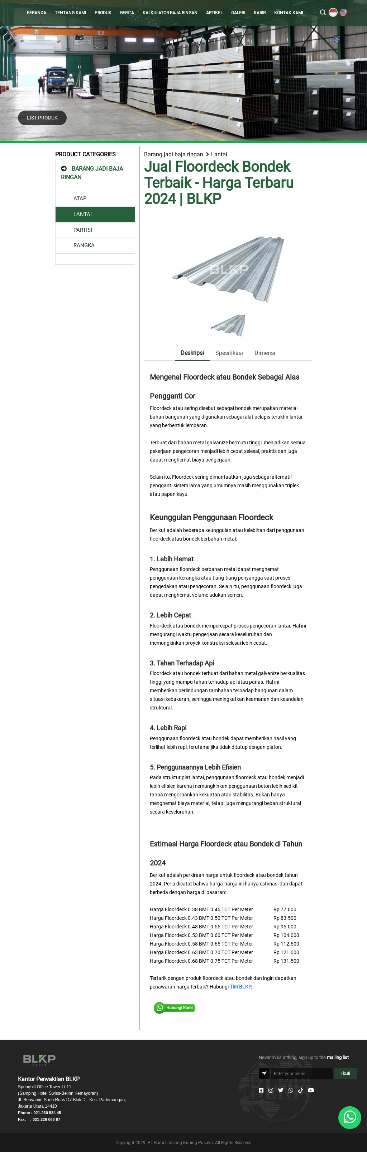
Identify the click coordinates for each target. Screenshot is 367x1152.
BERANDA (36, 12)
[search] (323, 12)
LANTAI (82, 214)
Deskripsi (192, 353)
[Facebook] (261, 1090)
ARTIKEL (214, 12)
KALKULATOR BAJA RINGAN (170, 12)
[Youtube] (311, 1090)
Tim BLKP (240, 987)
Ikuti (345, 1073)
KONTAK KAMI (288, 12)
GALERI (238, 12)
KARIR (260, 12)
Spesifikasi (229, 353)
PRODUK (103, 12)
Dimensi (264, 353)
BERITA (127, 12)
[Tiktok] (300, 1090)
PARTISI (82, 230)
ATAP (79, 198)
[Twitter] (280, 1090)
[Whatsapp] (291, 1090)
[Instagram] (270, 1090)
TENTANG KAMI (70, 12)
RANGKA (84, 245)
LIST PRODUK (42, 118)
